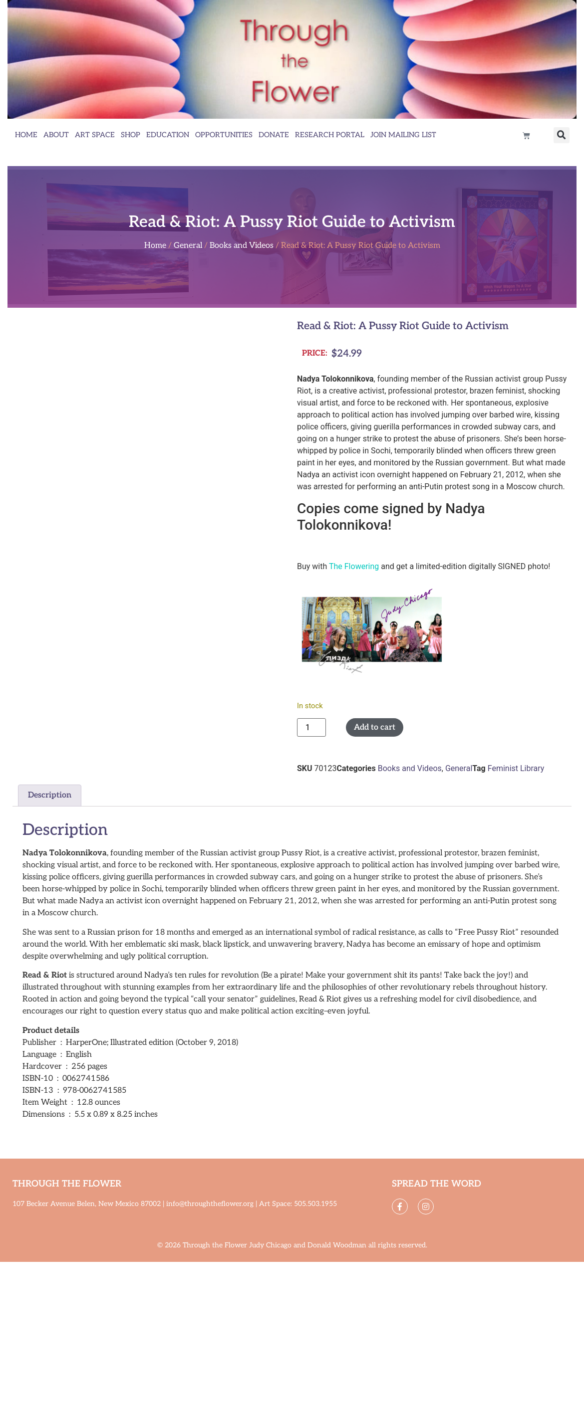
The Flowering (354, 566)
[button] (562, 135)
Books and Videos (242, 245)
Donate (274, 135)
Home (26, 135)
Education (167, 135)
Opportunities (224, 135)
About (56, 135)
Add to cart (374, 727)
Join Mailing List (403, 135)
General (188, 245)
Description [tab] (49, 795)
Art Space (95, 135)
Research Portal (329, 135)
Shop (130, 135)
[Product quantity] (311, 727)
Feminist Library (516, 768)
